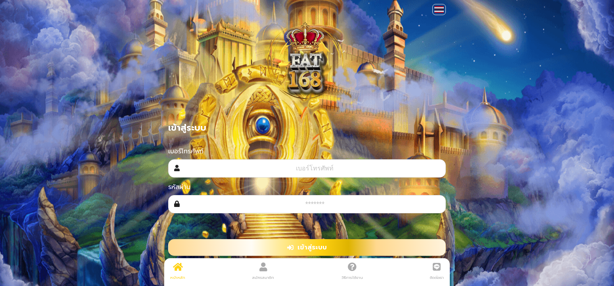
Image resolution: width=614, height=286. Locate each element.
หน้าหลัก (177, 271)
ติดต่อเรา (437, 271)
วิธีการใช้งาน (352, 271)
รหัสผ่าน (179, 187)
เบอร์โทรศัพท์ (185, 151)
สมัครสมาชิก (263, 271)
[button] (439, 9)
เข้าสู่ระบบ (307, 247)
